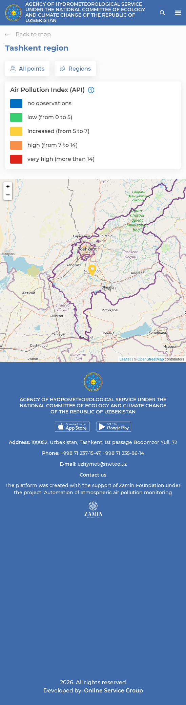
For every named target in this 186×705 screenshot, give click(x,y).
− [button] (8, 195)
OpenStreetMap (151, 359)
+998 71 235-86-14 (123, 453)
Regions (75, 69)
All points (27, 69)
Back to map (28, 34)
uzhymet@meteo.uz (102, 464)
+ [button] (8, 187)
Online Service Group (113, 690)
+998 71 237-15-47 (80, 453)
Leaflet (125, 359)
